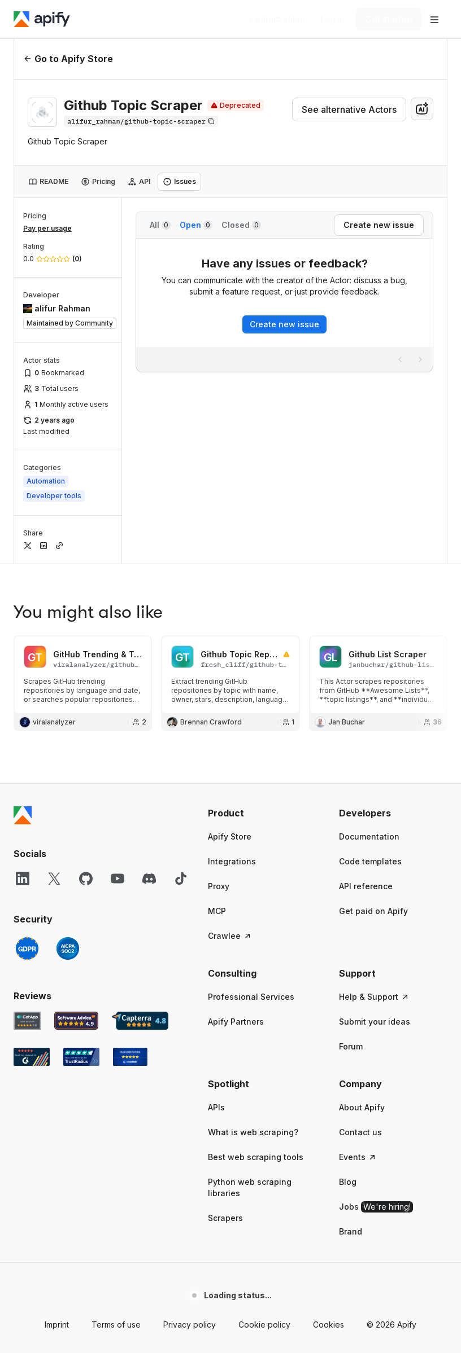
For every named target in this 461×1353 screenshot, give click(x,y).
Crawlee (230, 936)
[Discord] (149, 878)
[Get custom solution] (277, 19)
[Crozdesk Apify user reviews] (130, 1057)
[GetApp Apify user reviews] (27, 1021)
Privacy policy (189, 1324)
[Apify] (42, 19)
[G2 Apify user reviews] (32, 1057)
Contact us (360, 1132)
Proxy (218, 886)
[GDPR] (27, 948)
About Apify (362, 1107)
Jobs (376, 1207)
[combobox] (422, 109)
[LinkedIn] (23, 878)
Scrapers (225, 1218)
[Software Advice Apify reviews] (76, 1021)
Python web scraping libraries (250, 1187)
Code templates (370, 861)
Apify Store (229, 836)
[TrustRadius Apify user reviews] (81, 1057)
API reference (366, 886)
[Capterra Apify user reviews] (140, 1021)
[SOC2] (67, 948)
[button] (262, 813)
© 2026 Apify (391, 1324)
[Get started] (388, 19)
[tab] (48, 182)
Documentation (369, 836)
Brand (350, 1231)
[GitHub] (86, 878)
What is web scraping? (253, 1132)
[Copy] (141, 121)
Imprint (57, 1324)
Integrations (232, 861)
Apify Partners (236, 1021)
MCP (217, 911)
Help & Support (374, 996)
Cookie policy (264, 1324)
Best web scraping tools (255, 1157)
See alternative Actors (349, 109)
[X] (54, 878)
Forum (351, 1046)
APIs (216, 1107)
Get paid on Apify (373, 911)
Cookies (328, 1324)
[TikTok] (181, 878)
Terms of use (116, 1324)
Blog (347, 1182)
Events (358, 1157)
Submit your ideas (374, 1021)
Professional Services (251, 996)
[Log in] (332, 19)
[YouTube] (117, 878)
